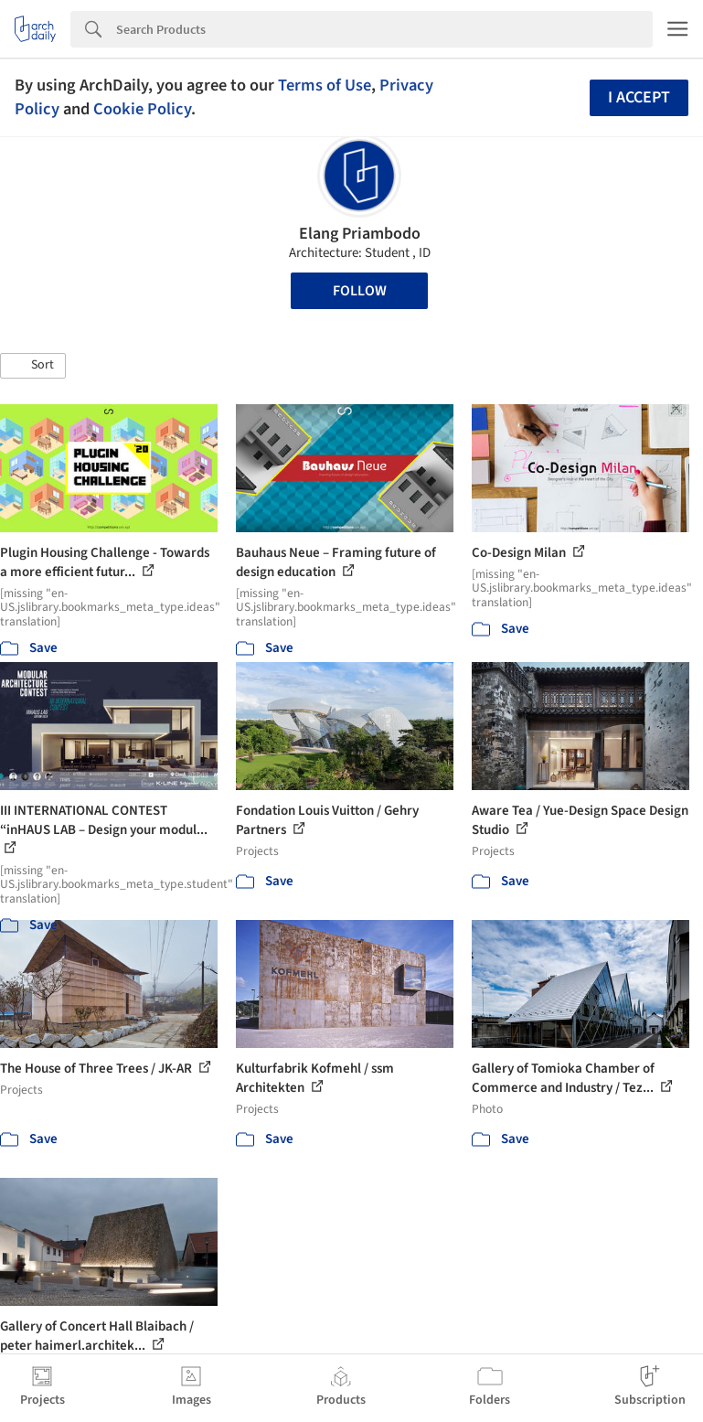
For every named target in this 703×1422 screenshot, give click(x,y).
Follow (360, 291)
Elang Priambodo (360, 233)
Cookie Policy (142, 109)
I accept (639, 97)
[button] (33, 366)
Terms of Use (324, 85)
